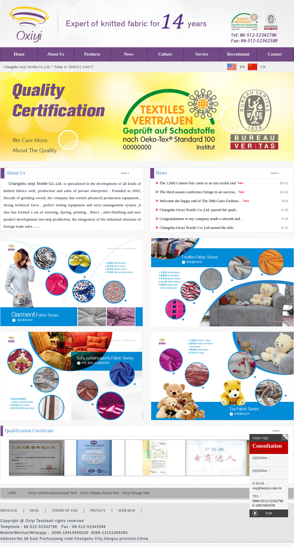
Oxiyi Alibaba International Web (52, 493)
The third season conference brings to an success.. (198, 192)
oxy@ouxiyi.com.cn (267, 488)
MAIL (34, 510)
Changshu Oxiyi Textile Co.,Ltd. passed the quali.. (198, 210)
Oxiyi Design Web (136, 493)
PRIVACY (98, 510)
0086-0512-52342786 (267, 501)
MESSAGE (9, 510)
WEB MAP (126, 510)
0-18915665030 (263, 505)
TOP (268, 513)
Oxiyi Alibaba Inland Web (99, 493)
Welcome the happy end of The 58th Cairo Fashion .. (200, 201)
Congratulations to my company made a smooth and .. (201, 218)
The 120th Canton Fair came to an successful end (197, 183)
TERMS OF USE (65, 510)
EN (242, 67)
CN (262, 67)
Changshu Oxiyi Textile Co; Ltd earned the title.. (197, 227)
